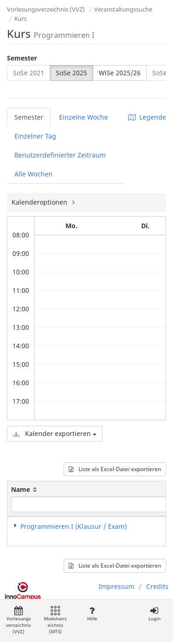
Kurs (20, 18)
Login (154, 614)
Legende (147, 117)
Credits (157, 586)
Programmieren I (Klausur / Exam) (73, 526)
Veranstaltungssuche (123, 9)
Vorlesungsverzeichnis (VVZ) (46, 9)
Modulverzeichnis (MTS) (55, 620)
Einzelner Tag (35, 136)
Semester (22, 58)
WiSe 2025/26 (120, 72)
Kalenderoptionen (40, 202)
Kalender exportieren (54, 433)
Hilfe (92, 614)
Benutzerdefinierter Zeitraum (60, 155)
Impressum (116, 586)
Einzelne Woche (83, 117)
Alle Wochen (33, 174)
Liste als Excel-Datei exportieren (115, 469)
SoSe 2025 (71, 72)
